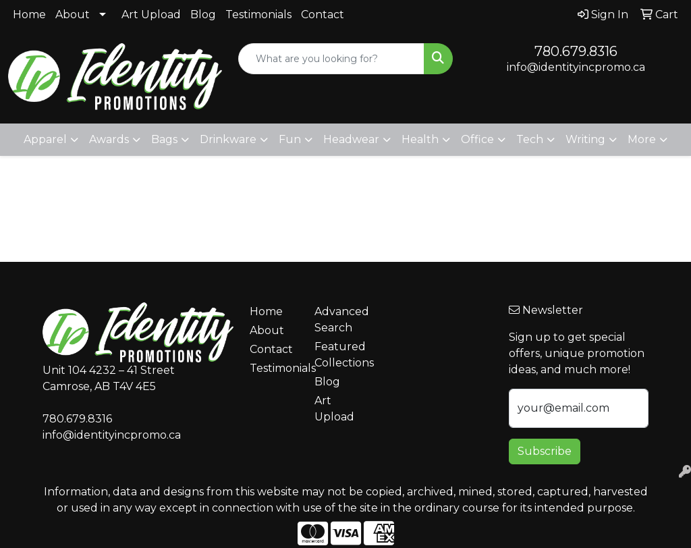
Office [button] (477, 139)
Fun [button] (290, 139)
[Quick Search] (331, 58)
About (72, 14)
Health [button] (420, 139)
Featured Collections (338, 354)
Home (29, 14)
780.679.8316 (575, 51)
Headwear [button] (351, 139)
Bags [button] (164, 139)
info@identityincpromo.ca (576, 67)
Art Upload (151, 14)
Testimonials (258, 14)
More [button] (642, 139)
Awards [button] (109, 139)
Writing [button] (585, 139)
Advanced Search (338, 319)
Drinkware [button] (228, 139)
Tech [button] (529, 139)
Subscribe (545, 451)
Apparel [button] (45, 139)
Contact (322, 14)
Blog (203, 14)
